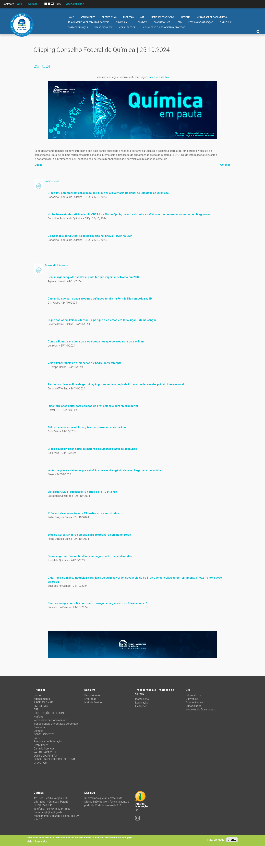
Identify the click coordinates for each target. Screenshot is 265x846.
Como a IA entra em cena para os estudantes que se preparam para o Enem (96, 341)
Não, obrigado (215, 839)
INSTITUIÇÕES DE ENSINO (163, 17)
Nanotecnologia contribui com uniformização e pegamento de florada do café (97, 603)
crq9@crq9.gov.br (52, 812)
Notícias (185, 17)
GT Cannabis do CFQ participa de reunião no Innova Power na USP (90, 235)
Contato (142, 22)
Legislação (141, 702)
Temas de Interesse (56, 265)
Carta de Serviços (78, 27)
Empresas (90, 698)
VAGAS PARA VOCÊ (103, 27)
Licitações (141, 706)
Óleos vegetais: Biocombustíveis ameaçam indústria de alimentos (90, 556)
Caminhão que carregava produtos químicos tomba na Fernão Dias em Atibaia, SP (100, 298)
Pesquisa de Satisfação (200, 22)
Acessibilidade (75, 4)
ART (142, 17)
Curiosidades (193, 706)
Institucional (52, 181)
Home (71, 17)
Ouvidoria (121, 22)
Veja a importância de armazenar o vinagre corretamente (85, 363)
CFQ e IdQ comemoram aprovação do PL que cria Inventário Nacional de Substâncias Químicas (108, 193)
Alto (19, 4)
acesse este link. (159, 77)
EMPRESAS (128, 17)
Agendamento (87, 17)
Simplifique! (226, 22)
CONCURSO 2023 (162, 22)
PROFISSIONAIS (109, 17)
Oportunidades (194, 702)
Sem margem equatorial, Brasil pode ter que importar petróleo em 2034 (93, 277)
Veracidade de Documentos (212, 17)
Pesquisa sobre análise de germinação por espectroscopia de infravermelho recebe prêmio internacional (116, 384)
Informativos (193, 695)
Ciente (232, 839)
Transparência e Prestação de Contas (88, 22)
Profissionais (92, 695)
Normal (32, 4)
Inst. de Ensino (93, 702)
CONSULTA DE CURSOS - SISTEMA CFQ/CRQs (164, 27)
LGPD (179, 22)
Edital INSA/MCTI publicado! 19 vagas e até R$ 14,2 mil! (82, 491)
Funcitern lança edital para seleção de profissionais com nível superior (93, 406)
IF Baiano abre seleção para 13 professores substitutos (83, 513)
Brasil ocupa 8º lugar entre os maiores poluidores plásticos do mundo (92, 448)
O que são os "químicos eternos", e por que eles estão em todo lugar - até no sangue (102, 320)
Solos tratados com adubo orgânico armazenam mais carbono (87, 427)
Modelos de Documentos (201, 709)
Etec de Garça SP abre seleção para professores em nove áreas (89, 534)
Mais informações (37, 841)
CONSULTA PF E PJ (127, 27)
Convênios (192, 698)
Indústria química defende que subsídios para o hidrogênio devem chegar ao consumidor (104, 470)
